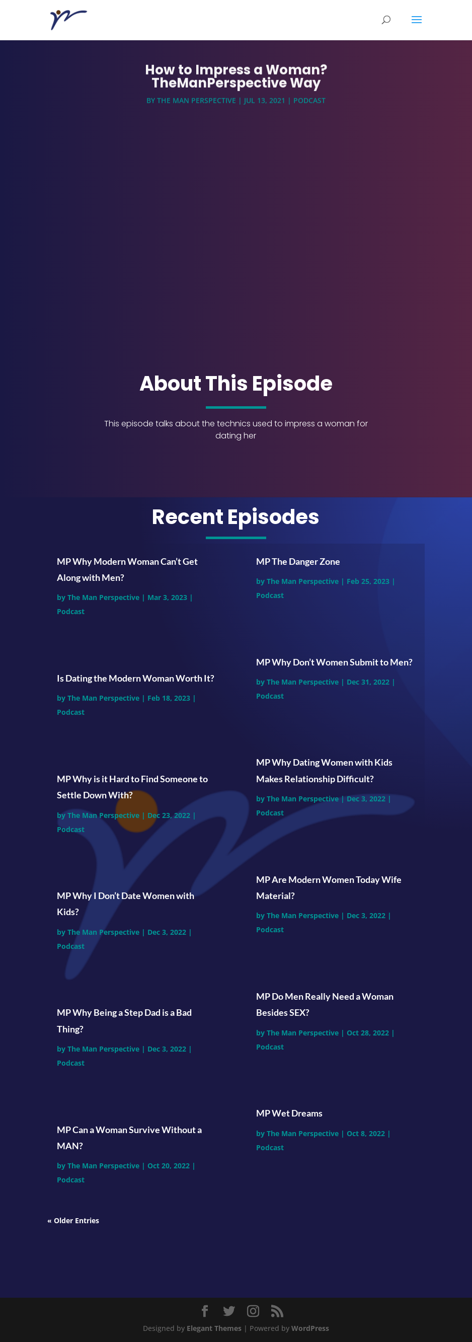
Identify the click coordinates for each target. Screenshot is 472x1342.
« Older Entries (73, 1220)
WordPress (310, 1328)
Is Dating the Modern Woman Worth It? (135, 678)
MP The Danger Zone (298, 561)
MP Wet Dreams (289, 1113)
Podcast (309, 102)
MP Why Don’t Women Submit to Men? (334, 661)
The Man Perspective (196, 102)
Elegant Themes (214, 1328)
